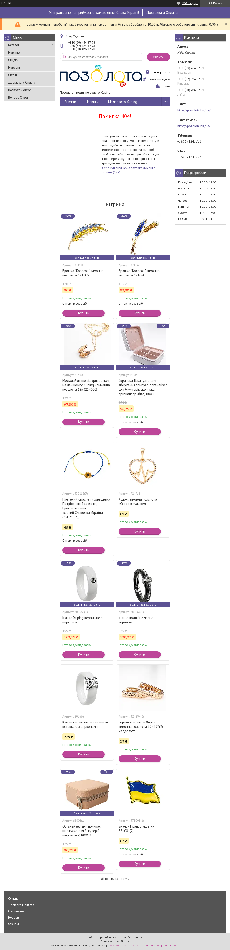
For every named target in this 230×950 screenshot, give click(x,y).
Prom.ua (137, 937)
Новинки (14, 52)
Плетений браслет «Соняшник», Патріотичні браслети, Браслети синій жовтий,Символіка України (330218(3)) (86, 508)
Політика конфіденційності (161, 945)
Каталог (13, 45)
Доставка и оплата (21, 905)
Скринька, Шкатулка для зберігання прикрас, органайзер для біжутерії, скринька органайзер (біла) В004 (143, 387)
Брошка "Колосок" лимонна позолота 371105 (83, 273)
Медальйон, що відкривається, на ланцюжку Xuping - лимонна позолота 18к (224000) (86, 385)
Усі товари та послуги (115, 878)
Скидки (13, 60)
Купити (83, 313)
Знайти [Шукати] (158, 57)
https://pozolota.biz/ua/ (193, 110)
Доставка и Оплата (162, 12)
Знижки (70, 101)
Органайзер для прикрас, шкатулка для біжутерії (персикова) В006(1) (81, 830)
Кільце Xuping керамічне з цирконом (82, 619)
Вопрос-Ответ (18, 97)
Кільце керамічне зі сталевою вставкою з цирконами (85, 724)
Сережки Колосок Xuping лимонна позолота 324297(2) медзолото (141, 726)
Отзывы (13, 924)
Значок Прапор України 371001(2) (136, 828)
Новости (14, 67)
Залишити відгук (159, 79)
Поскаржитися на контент (124, 945)
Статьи (12, 75)
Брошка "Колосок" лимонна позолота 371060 (139, 273)
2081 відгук (190, 3)
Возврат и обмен (20, 90)
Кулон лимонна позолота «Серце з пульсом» (138, 501)
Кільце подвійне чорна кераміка (136, 619)
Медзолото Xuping (122, 101)
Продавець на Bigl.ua (115, 941)
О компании (16, 911)
